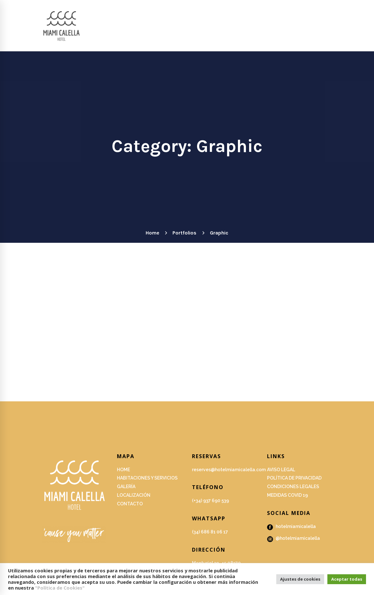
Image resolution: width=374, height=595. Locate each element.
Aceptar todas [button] (346, 579)
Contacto (130, 503)
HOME (123, 469)
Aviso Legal (281, 469)
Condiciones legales (293, 486)
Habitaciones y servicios (147, 477)
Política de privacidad (294, 477)
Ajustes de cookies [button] (300, 579)
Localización (133, 495)
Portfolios (184, 233)
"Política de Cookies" (60, 587)
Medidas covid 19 (287, 495)
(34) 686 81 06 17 (210, 531)
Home (152, 233)
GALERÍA (126, 486)
